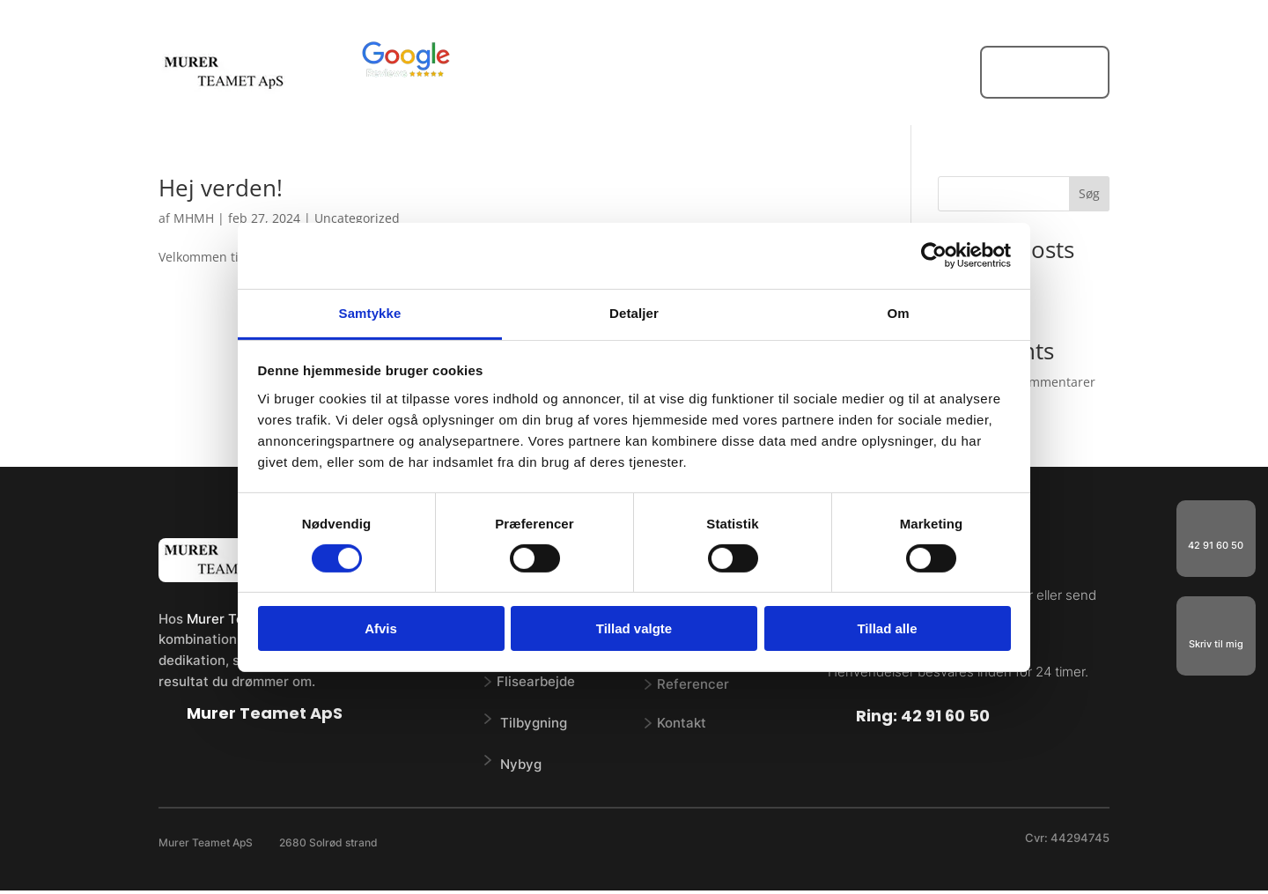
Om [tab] (898, 312)
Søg (1089, 193)
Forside (565, 73)
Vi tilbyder (646, 73)
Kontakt (905, 73)
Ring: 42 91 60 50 (923, 716)
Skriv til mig (1216, 644)
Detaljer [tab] (634, 312)
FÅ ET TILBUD (1044, 71)
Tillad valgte (634, 628)
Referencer (819, 73)
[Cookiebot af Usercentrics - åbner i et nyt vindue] (934, 255)
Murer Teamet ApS (265, 713)
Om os (741, 73)
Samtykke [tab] (370, 312)
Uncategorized (357, 218)
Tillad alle (887, 628)
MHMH (193, 218)
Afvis (381, 628)
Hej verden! (220, 187)
